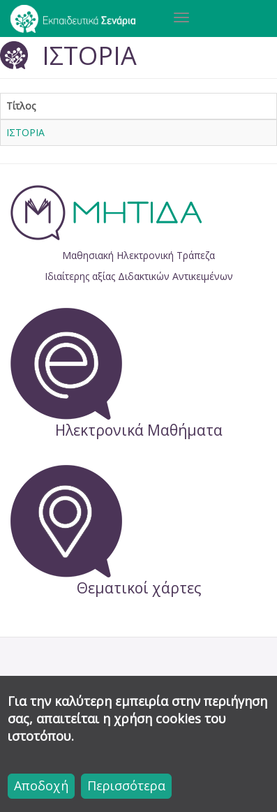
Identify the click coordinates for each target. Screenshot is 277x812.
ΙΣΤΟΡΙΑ (25, 132)
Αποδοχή (41, 785)
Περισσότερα (126, 785)
